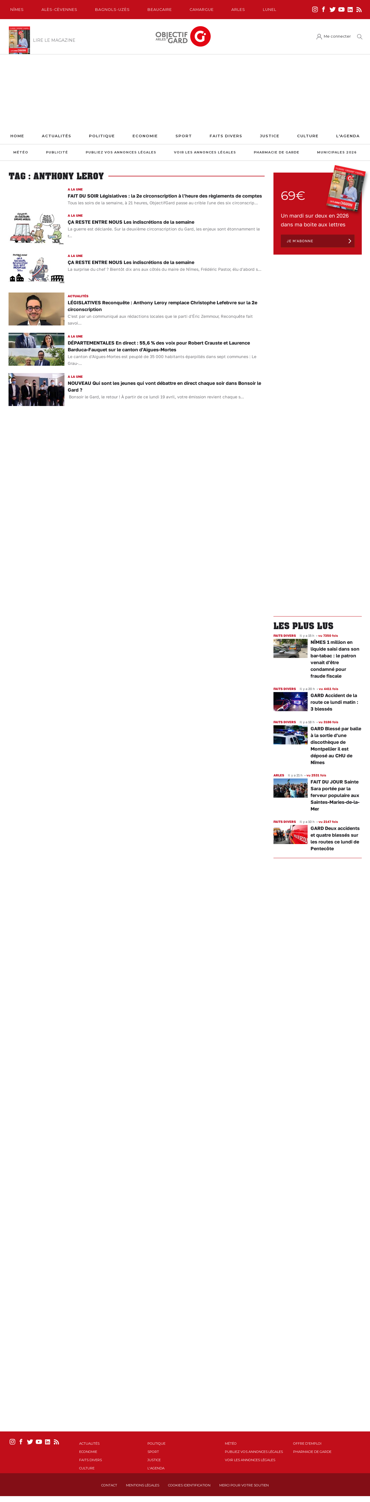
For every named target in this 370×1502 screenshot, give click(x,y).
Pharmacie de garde (276, 152)
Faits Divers (226, 136)
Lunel (269, 9)
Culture (307, 136)
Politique (102, 136)
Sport (183, 136)
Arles (238, 9)
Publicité (57, 152)
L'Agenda (348, 136)
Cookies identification (189, 1485)
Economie (145, 136)
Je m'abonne (300, 241)
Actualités (56, 136)
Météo (20, 152)
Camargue (202, 9)
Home (17, 136)
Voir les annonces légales (205, 152)
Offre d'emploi (307, 1443)
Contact (109, 1485)
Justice (269, 136)
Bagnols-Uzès (112, 9)
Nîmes (17, 9)
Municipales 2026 (337, 152)
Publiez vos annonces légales (121, 152)
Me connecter (337, 36)
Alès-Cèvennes (59, 9)
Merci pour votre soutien (244, 1485)
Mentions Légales (142, 1485)
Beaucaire (159, 9)
